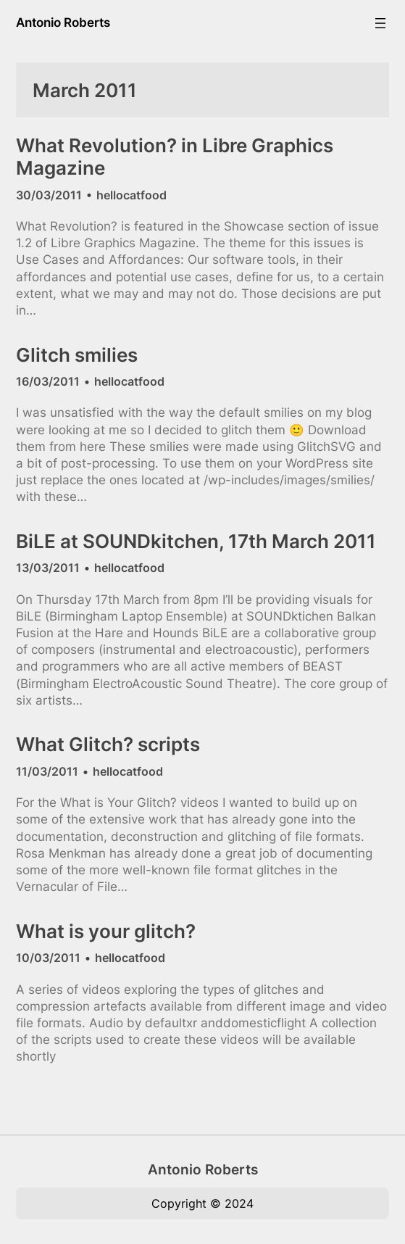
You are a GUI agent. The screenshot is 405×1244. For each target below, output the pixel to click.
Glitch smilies (77, 355)
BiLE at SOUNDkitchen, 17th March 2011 (196, 541)
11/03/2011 (47, 771)
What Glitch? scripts (108, 744)
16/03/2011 (48, 381)
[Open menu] (380, 23)
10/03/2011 (48, 957)
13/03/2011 (48, 567)
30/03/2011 (49, 195)
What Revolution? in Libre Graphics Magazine (174, 156)
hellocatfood (131, 195)
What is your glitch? (106, 931)
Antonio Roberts (63, 22)
